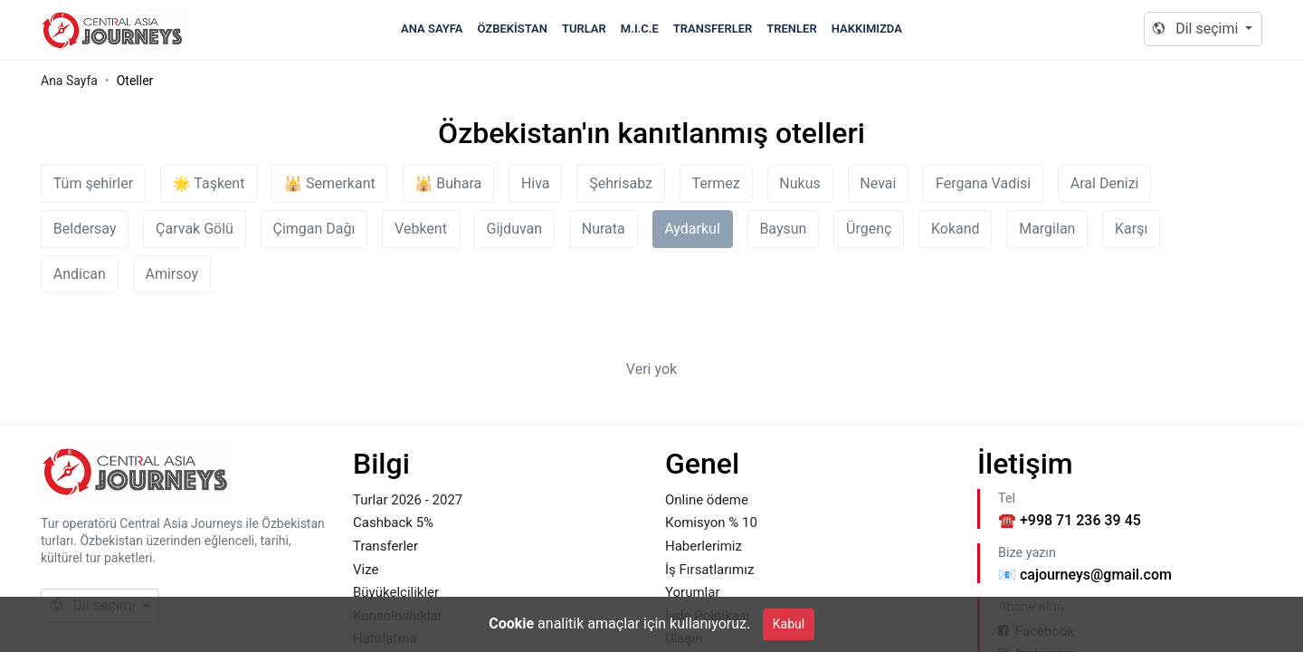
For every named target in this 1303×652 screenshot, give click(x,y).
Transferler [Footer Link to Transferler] (385, 546)
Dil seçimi (1197, 28)
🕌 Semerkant (330, 183)
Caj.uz (113, 30)
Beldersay (85, 228)
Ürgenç (868, 228)
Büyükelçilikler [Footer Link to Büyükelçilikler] (396, 592)
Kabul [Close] (788, 624)
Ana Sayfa (431, 28)
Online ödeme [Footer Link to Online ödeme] (706, 500)
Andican (79, 274)
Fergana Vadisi (983, 183)
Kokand (955, 228)
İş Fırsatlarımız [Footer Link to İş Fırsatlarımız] (709, 569)
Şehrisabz (620, 183)
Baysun (782, 228)
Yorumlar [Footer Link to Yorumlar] (692, 592)
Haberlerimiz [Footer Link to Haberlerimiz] (703, 546)
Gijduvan (515, 228)
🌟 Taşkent (209, 183)
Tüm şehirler (93, 183)
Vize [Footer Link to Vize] (365, 569)
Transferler (712, 28)
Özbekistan (512, 28)
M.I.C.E (640, 28)
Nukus (799, 183)
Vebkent (421, 228)
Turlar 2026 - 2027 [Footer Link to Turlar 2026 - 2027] (407, 500)
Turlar (584, 28)
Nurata (603, 228)
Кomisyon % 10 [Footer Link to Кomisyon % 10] (711, 522)
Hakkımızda (867, 28)
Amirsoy (172, 274)
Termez (716, 183)
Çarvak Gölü (194, 228)
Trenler (791, 28)
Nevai (878, 183)
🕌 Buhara (447, 183)
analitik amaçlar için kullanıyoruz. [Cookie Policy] (619, 623)
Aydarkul (691, 228)
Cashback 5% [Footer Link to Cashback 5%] (393, 522)
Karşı (1131, 228)
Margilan (1047, 228)
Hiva (535, 183)
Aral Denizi (1104, 183)
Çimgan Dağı (314, 228)
